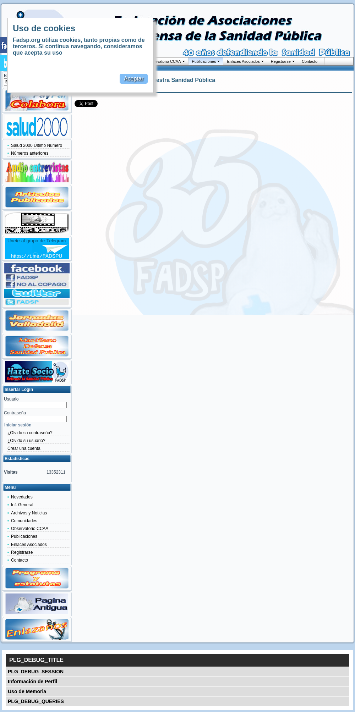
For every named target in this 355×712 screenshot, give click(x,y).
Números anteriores (29, 153)
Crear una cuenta (23, 448)
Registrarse (281, 61)
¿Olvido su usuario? (26, 440)
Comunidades (24, 520)
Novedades (22, 497)
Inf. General (22, 504)
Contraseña (15, 412)
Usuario (11, 399)
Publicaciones (204, 61)
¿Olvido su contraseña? (30, 432)
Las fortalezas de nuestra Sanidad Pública (158, 80)
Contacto (309, 61)
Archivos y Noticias (29, 512)
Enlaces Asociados (243, 61)
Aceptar (133, 79)
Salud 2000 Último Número (36, 145)
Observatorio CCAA (164, 61)
